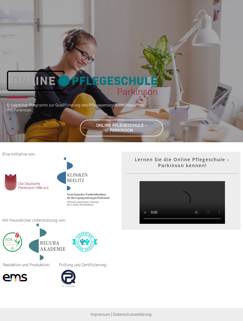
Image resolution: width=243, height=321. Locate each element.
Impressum (100, 314)
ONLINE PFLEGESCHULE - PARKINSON (121, 128)
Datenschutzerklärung (133, 314)
